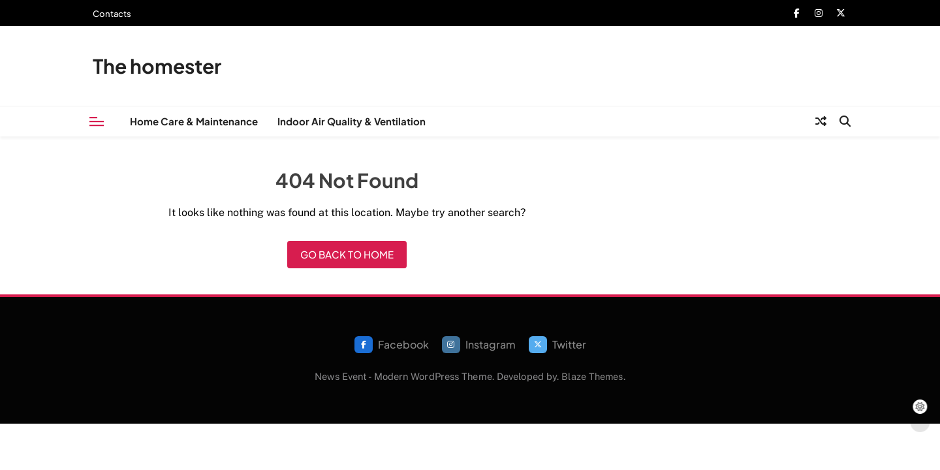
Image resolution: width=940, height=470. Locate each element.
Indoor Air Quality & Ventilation (351, 121)
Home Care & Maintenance (194, 121)
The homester (157, 66)
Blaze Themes (592, 376)
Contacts (112, 13)
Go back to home (347, 254)
